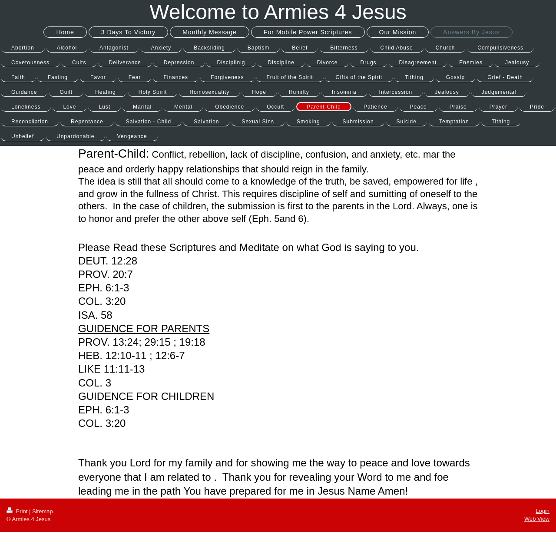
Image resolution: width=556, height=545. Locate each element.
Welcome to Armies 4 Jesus (277, 11)
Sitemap (42, 511)
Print (18, 511)
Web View (536, 518)
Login (542, 511)
